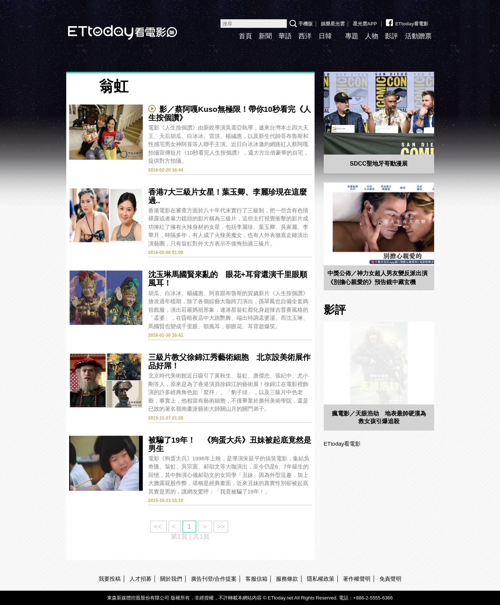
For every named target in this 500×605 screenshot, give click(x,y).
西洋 (305, 36)
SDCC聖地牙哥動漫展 (379, 163)
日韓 (325, 36)
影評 (391, 36)
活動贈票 (418, 36)
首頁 (245, 36)
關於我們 (171, 579)
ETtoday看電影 (112, 26)
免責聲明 (390, 579)
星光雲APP (365, 23)
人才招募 (141, 579)
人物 (371, 36)
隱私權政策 (320, 579)
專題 (351, 36)
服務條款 (287, 579)
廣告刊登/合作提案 (214, 579)
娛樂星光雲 (333, 23)
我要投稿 (110, 579)
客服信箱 (256, 579)
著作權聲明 (356, 579)
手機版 (305, 23)
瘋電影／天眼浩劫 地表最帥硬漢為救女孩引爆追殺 (379, 417)
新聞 (265, 36)
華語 (285, 36)
